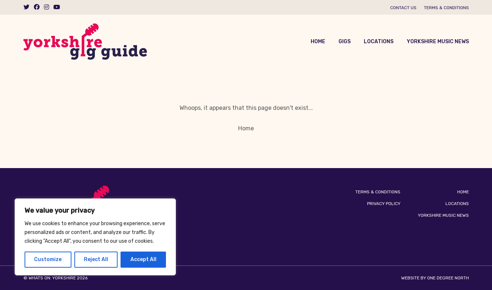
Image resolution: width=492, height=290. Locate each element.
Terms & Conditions (446, 7)
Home (318, 41)
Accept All (143, 259)
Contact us (403, 7)
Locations (378, 41)
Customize (48, 259)
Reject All (96, 259)
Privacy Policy (383, 203)
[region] (95, 236)
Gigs (345, 41)
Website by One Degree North (435, 277)
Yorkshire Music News (438, 41)
